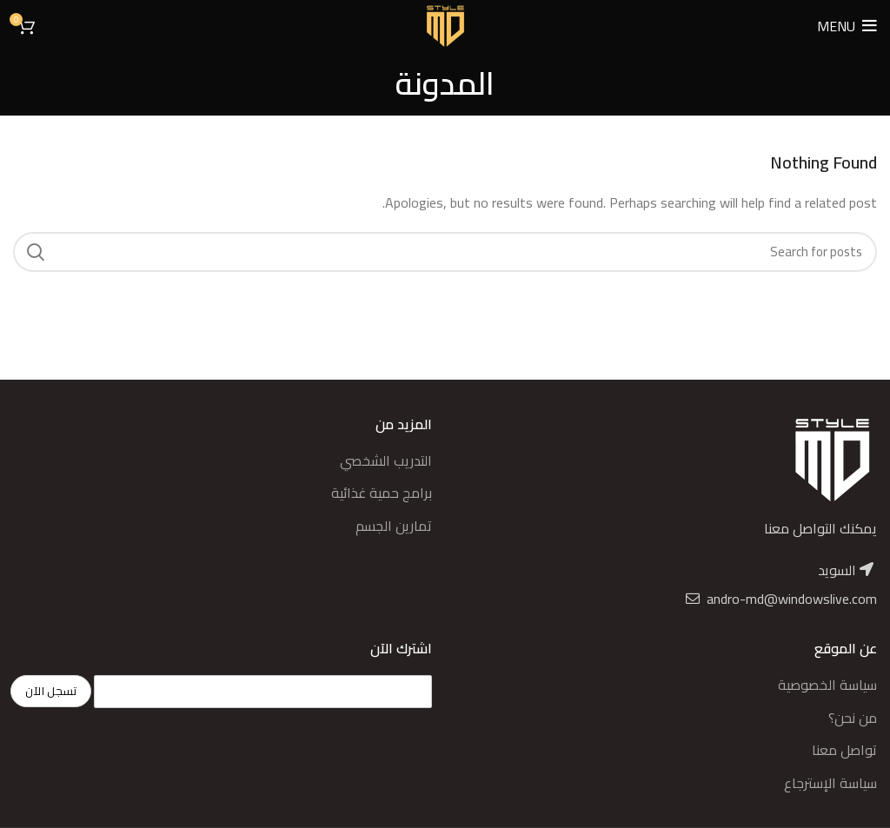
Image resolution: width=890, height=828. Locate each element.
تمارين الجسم (393, 526)
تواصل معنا (844, 750)
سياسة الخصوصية (827, 685)
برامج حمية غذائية (381, 493)
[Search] (445, 252)
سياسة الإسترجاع (830, 783)
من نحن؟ (852, 718)
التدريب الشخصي (386, 460)
